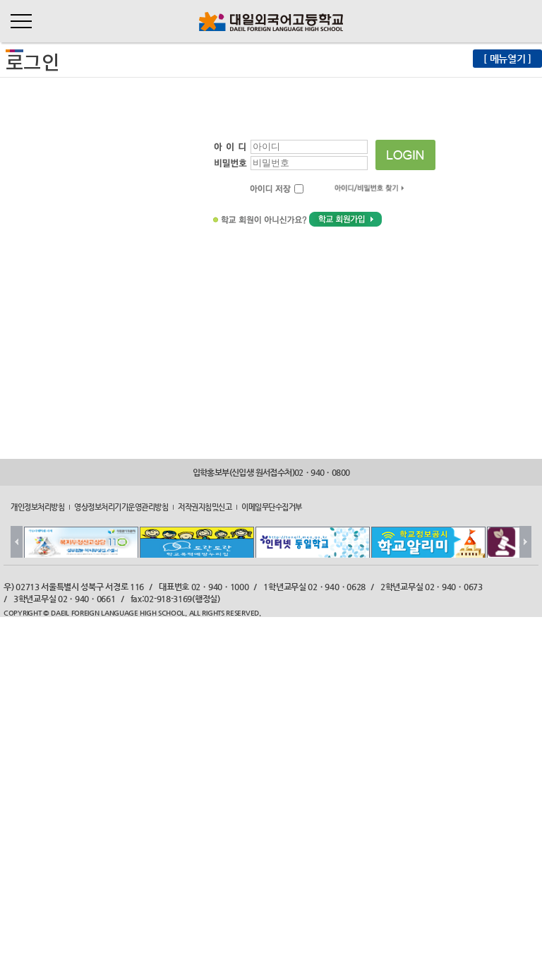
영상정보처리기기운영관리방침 (121, 507)
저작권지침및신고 (204, 507)
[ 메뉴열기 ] (507, 58)
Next (525, 542)
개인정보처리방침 (37, 507)
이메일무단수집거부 (271, 507)
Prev (17, 542)
